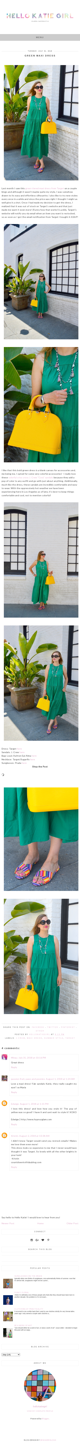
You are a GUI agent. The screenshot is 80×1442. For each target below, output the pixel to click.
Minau (14, 1057)
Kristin (14, 1135)
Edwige (15, 1103)
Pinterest (68, 1027)
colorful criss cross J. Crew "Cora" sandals (30, 477)
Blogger (45, 1418)
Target (70, 1038)
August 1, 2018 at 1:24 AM (60, 1079)
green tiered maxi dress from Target (44, 188)
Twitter (52, 1027)
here (19, 748)
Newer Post (8, 1223)
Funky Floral (21, 1292)
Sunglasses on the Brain (28, 1276)
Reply (14, 1067)
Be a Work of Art (23, 1325)
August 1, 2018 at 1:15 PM (34, 1103)
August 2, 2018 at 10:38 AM (34, 1135)
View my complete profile (40, 1411)
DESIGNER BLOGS (48, 1440)
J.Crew (20, 1038)
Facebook (38, 1027)
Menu (40, 37)
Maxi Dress (34, 1038)
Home (40, 1223)
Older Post (72, 1223)
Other (40, 1031)
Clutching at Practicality (28, 1309)
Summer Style (53, 1038)
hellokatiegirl (40, 1406)
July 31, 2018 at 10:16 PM (32, 1057)
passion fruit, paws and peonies (28, 1079)
